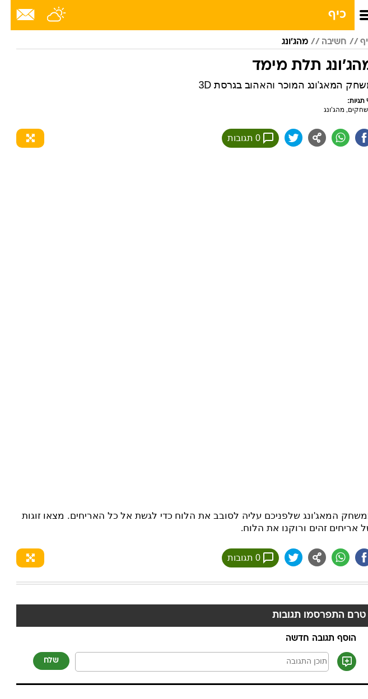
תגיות (350, 101)
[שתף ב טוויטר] (283, 138)
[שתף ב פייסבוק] (353, 138)
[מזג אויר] (46, 15)
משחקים (349, 110)
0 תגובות (240, 138)
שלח (40, 660)
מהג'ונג (284, 41)
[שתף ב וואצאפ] (330, 138)
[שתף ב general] (306, 138)
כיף (327, 15)
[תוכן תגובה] (191, 662)
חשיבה (323, 41)
